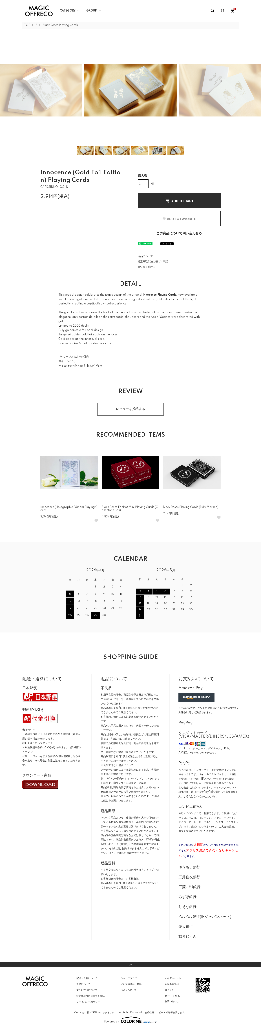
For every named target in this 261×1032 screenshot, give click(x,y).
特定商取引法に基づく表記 (153, 261)
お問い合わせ (172, 1001)
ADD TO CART (179, 201)
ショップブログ (129, 978)
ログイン (169, 990)
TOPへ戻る (130, 964)
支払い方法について (87, 990)
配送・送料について (87, 978)
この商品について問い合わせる (179, 233)
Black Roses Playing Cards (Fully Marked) (190, 507)
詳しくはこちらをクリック (37, 743)
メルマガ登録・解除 (131, 984)
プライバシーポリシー (88, 1002)
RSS (123, 990)
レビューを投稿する (130, 409)
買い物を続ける (146, 267)
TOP (27, 25)
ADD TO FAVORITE (179, 219)
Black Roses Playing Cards (60, 25)
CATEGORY (68, 10)
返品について (145, 256)
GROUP (91, 10)
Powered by (130, 1020)
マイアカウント (173, 978)
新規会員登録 (172, 984)
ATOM (132, 990)
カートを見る (172, 995)
